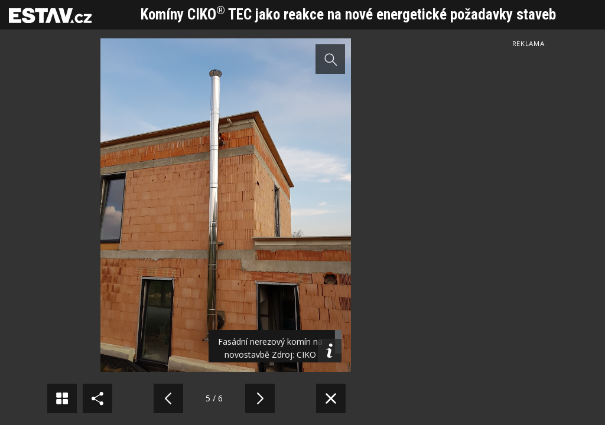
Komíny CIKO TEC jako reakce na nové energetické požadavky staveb (348, 14)
